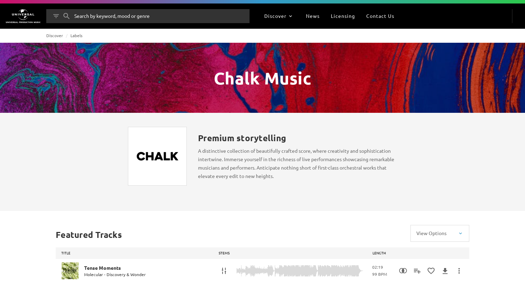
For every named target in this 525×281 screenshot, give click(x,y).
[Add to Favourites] (431, 271)
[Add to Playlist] (417, 271)
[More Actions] (459, 271)
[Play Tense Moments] (70, 270)
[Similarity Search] (403, 271)
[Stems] (224, 271)
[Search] (66, 16)
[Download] (445, 271)
